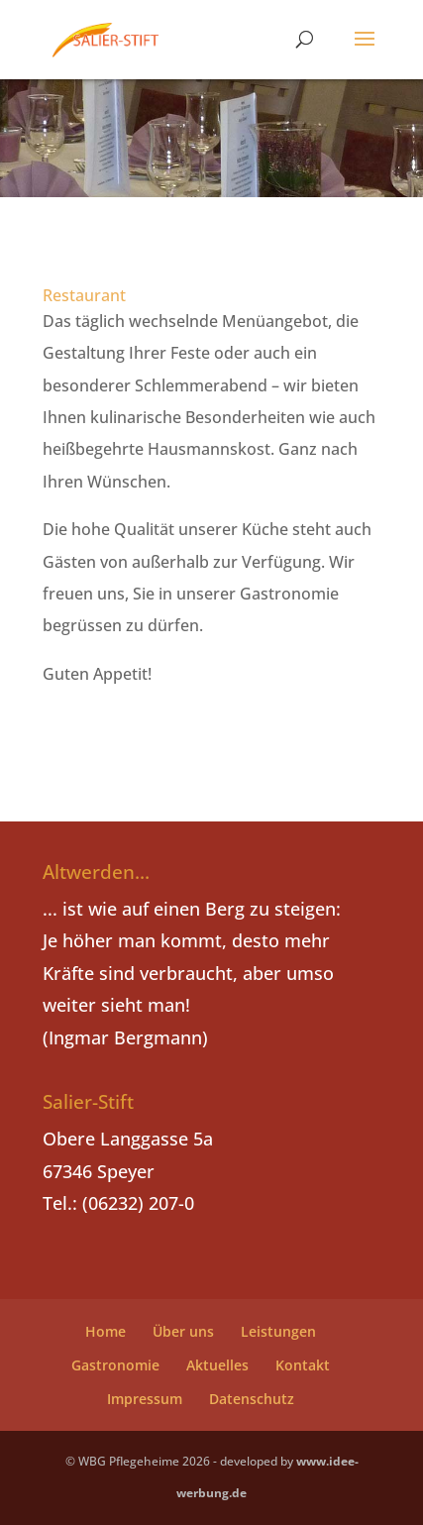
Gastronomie (115, 1365)
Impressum (144, 1398)
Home (105, 1331)
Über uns (183, 1331)
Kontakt (302, 1365)
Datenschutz (251, 1398)
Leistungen (278, 1331)
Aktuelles (217, 1365)
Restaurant (84, 295)
